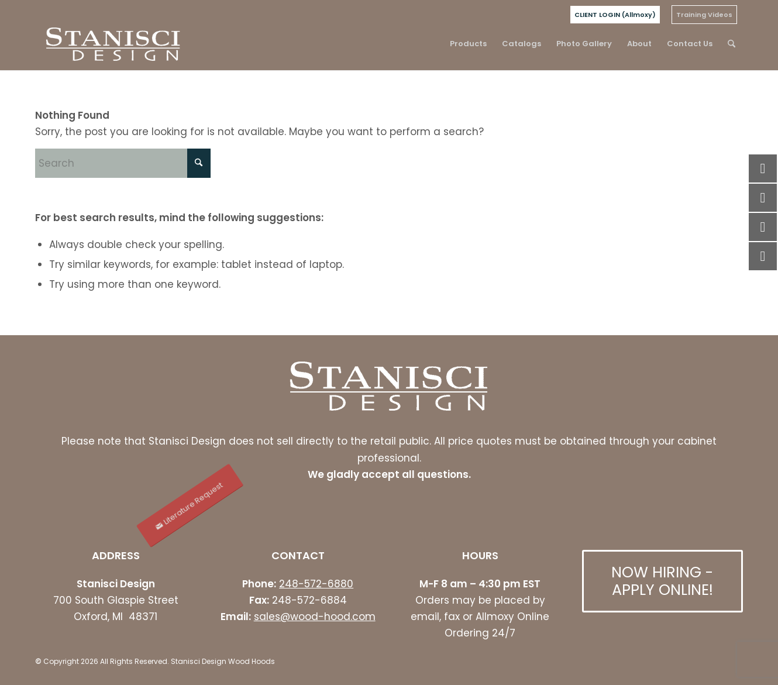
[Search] (731, 44)
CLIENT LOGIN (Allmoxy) (615, 14)
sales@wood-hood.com (315, 617)
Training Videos (704, 14)
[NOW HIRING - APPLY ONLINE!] (662, 581)
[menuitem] (615, 14)
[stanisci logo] (113, 44)
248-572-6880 (316, 584)
